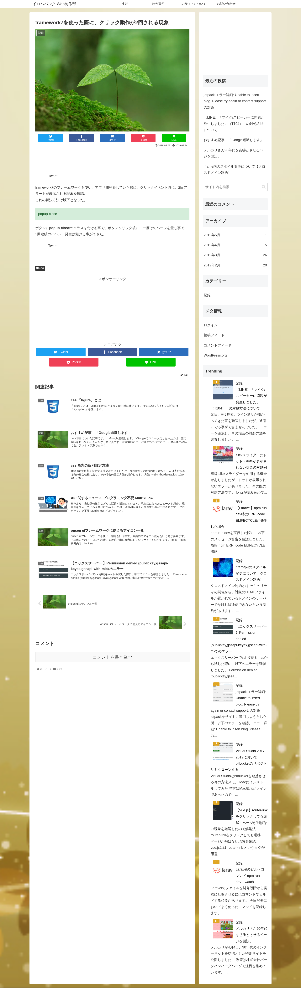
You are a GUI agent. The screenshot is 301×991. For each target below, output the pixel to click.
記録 (40, 268)
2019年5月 (235, 235)
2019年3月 (235, 255)
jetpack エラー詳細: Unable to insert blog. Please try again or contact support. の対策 (235, 101)
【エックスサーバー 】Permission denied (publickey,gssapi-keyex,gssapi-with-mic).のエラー (239, 638)
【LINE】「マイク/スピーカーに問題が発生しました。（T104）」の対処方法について (234, 124)
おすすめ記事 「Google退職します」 (233, 140)
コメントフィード (217, 345)
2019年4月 (235, 245)
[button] (263, 187)
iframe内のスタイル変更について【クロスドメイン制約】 (234, 170)
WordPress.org (215, 355)
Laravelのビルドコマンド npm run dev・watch (250, 875)
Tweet (52, 176)
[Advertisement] (112, 158)
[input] (235, 187)
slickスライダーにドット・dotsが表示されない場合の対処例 (251, 461)
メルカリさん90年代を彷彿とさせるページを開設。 (235, 153)
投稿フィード (214, 335)
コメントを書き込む (112, 657)
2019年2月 (235, 265)
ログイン (211, 325)
